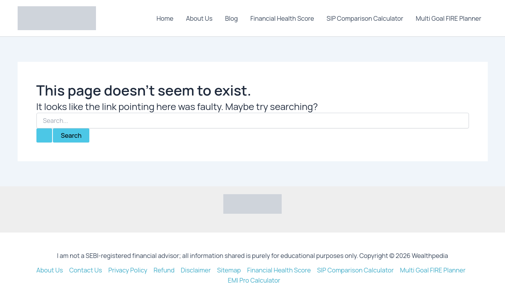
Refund (164, 270)
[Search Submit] (44, 135)
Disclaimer (196, 270)
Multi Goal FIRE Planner (448, 18)
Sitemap (229, 270)
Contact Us (85, 270)
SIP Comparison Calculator (365, 18)
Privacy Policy (127, 270)
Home (164, 18)
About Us (199, 18)
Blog (231, 18)
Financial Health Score (282, 18)
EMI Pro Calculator (254, 280)
